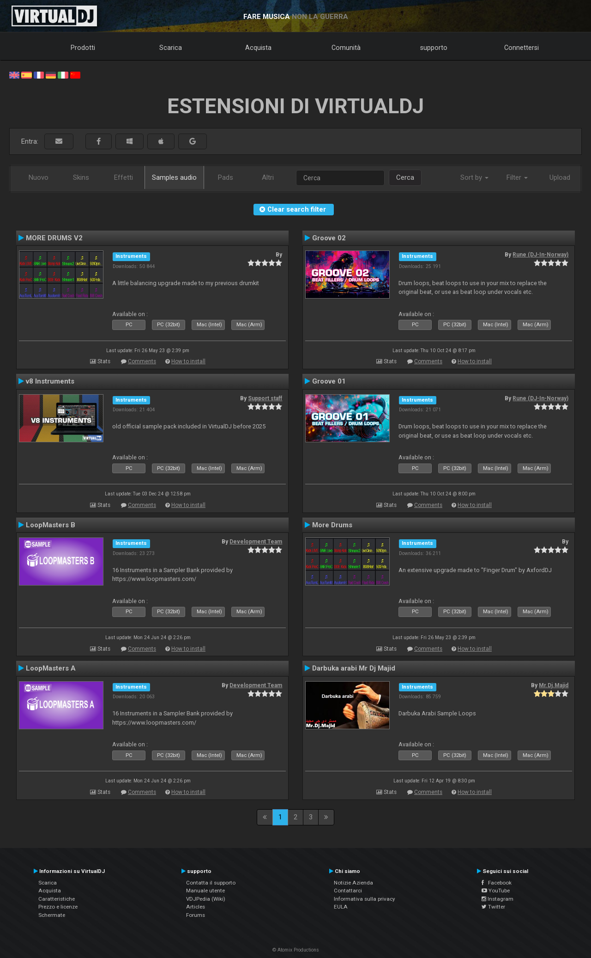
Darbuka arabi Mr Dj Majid (353, 668)
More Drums (332, 525)
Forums (195, 915)
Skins (81, 177)
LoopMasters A (51, 668)
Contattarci (348, 890)
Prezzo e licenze (58, 906)
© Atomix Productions (295, 950)
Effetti (123, 177)
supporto (433, 47)
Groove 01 (329, 381)
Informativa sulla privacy (364, 899)
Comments (142, 361)
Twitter (493, 906)
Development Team (255, 541)
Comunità (346, 47)
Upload (559, 177)
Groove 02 (329, 238)
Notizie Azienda (353, 882)
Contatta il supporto (210, 882)
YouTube (496, 890)
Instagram (497, 899)
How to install (188, 361)
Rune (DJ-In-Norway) (540, 254)
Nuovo (38, 177)
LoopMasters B (50, 525)
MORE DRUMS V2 (54, 238)
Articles (195, 906)
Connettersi (521, 47)
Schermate (51, 915)
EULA (341, 906)
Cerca (405, 177)
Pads (225, 177)
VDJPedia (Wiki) (205, 899)
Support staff (265, 398)
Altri (268, 177)
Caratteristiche (56, 899)
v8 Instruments (50, 381)
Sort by (474, 177)
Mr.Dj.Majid (553, 685)
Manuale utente (205, 890)
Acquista (258, 47)
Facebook (497, 882)
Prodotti (83, 47)
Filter (517, 177)
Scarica (170, 47)
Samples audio (174, 177)
